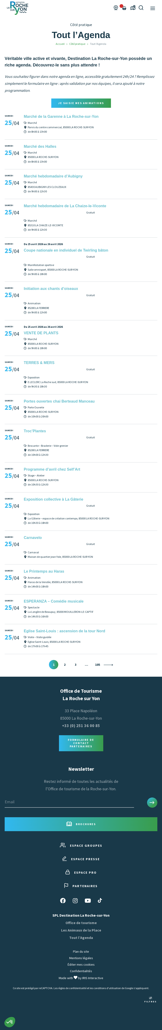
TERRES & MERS (39, 363)
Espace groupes (81, 845)
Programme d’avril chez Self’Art (52, 469)
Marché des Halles (40, 146)
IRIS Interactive (92, 978)
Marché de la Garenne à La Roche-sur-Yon (61, 116)
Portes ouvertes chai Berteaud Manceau (59, 401)
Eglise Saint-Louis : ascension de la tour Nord (64, 631)
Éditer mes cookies (81, 964)
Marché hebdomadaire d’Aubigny (53, 176)
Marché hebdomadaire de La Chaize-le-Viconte (65, 206)
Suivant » (108, 665)
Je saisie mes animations (81, 103)
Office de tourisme (81, 922)
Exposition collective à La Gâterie (53, 499)
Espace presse (81, 859)
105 (97, 665)
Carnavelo (33, 538)
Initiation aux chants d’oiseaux (51, 289)
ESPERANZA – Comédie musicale (53, 601)
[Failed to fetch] (124, 8)
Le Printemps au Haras (44, 571)
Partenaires (81, 886)
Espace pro (81, 872)
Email (9, 801)
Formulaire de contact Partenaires (81, 743)
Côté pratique (77, 44)
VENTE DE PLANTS (41, 333)
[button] (9, 1022)
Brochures (81, 824)
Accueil (60, 44)
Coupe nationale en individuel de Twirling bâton (66, 250)
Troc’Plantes (35, 431)
